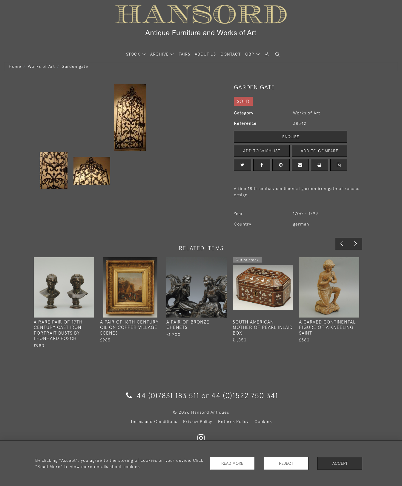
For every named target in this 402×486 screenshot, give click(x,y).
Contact (230, 54)
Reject (286, 463)
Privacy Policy (197, 421)
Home (15, 66)
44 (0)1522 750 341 (244, 395)
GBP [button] (250, 54)
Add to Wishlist (261, 150)
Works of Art (41, 66)
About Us (205, 54)
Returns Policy (233, 421)
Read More (232, 463)
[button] (277, 54)
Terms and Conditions (154, 421)
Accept (340, 463)
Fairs (184, 54)
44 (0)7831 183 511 (162, 395)
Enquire (290, 136)
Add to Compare (319, 150)
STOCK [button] (134, 54)
